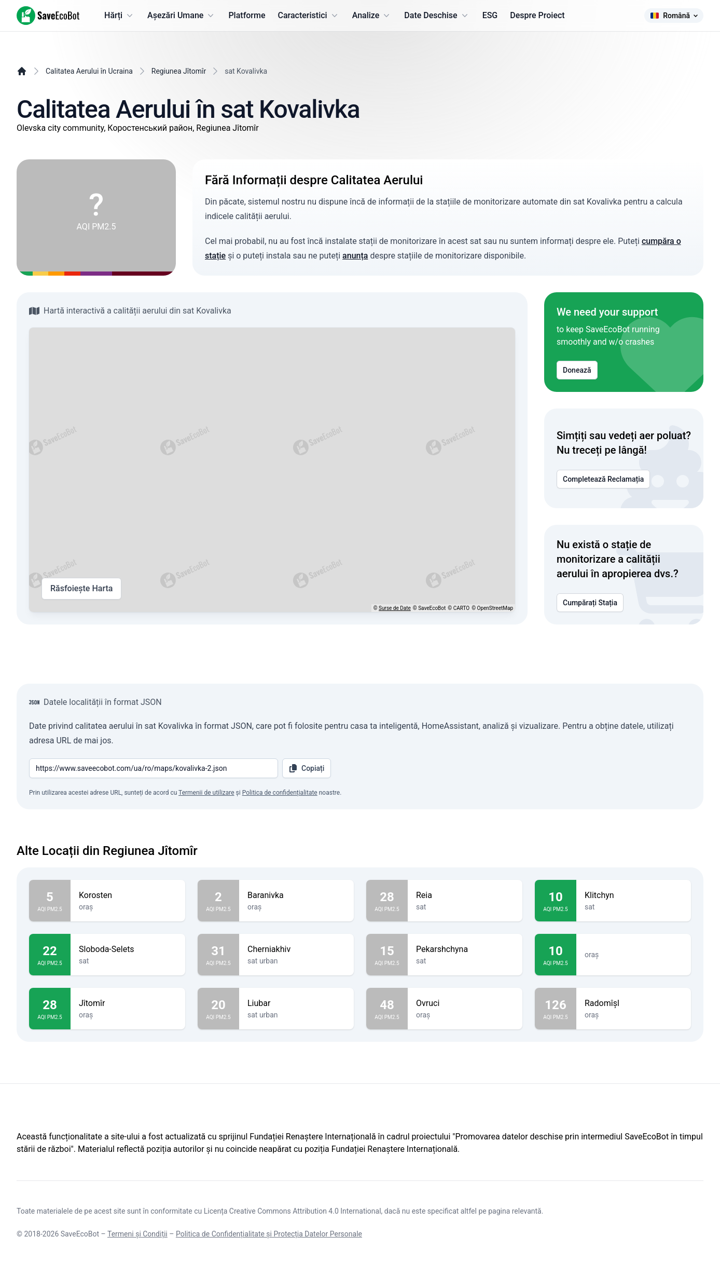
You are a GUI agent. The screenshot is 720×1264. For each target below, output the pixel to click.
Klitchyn (634, 895)
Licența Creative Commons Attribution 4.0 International (292, 1211)
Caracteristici (309, 15)
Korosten (128, 895)
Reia (465, 895)
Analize (372, 15)
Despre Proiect (537, 15)
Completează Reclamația (603, 479)
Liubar (296, 1003)
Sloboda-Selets (128, 949)
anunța (355, 256)
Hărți (119, 15)
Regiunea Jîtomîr (178, 71)
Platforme (246, 15)
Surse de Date (395, 608)
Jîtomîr (128, 1003)
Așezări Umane (181, 15)
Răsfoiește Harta (81, 589)
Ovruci (465, 1003)
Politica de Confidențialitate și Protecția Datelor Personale (269, 1234)
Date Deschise (436, 15)
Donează (577, 370)
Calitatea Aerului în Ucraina (89, 71)
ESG (490, 15)
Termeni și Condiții (137, 1234)
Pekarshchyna (465, 949)
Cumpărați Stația (590, 602)
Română (673, 15)
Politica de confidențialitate (279, 792)
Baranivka (296, 895)
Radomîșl (634, 1003)
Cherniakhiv (296, 949)
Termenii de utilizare (206, 792)
